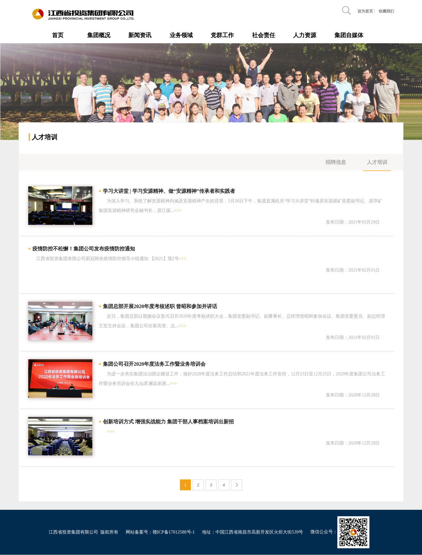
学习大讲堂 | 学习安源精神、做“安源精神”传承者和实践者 (169, 191)
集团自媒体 (348, 35)
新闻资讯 (139, 35)
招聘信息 (335, 162)
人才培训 (377, 162)
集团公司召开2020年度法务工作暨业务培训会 (154, 364)
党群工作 (222, 35)
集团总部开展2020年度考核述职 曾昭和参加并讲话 (160, 306)
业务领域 (181, 35)
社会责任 (263, 35)
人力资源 (304, 35)
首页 (57, 35)
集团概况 (98, 35)
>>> (178, 210)
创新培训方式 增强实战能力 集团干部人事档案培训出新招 (168, 421)
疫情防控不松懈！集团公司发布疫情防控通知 (83, 248)
